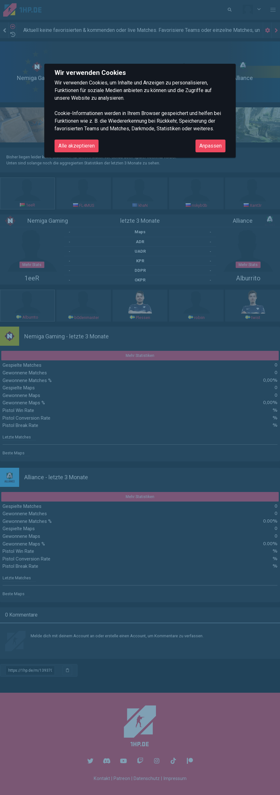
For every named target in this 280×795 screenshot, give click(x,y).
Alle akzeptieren (76, 146)
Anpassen (210, 146)
